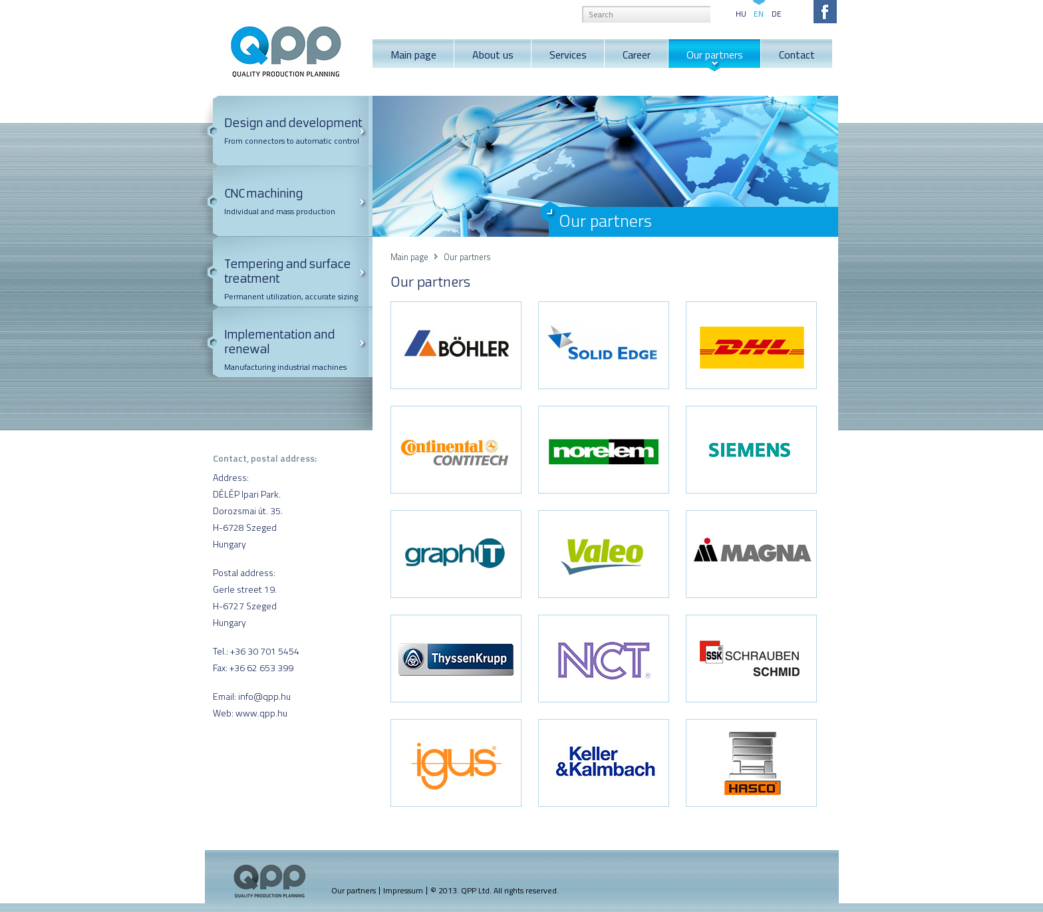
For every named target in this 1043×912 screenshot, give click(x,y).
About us (493, 55)
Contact (797, 55)
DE (777, 12)
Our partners (714, 55)
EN (759, 12)
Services (568, 55)
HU (741, 12)
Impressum (403, 890)
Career (637, 55)
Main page (413, 55)
